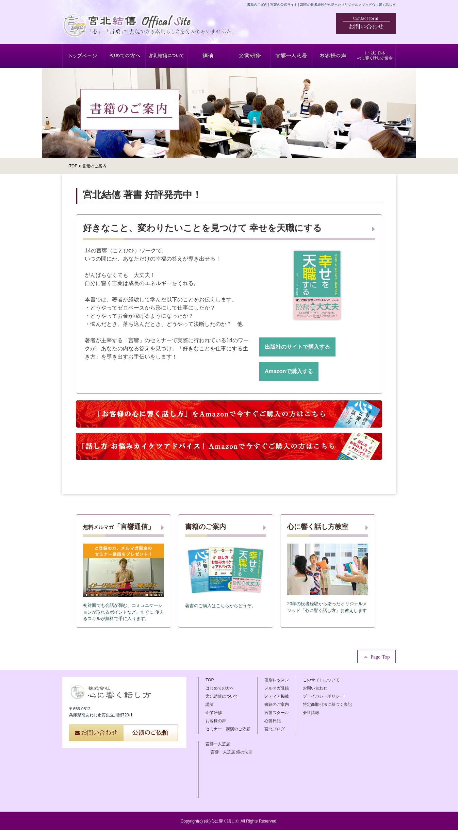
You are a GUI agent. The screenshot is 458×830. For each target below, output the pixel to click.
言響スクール (276, 712)
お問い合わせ (315, 688)
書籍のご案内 (276, 704)
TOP (210, 680)
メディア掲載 (276, 696)
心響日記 (272, 720)
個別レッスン (276, 680)
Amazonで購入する (289, 371)
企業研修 (214, 712)
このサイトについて (321, 680)
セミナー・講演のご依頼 (228, 729)
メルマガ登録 (276, 688)
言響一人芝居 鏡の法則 (231, 752)
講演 (210, 704)
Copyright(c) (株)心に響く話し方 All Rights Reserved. (229, 821)
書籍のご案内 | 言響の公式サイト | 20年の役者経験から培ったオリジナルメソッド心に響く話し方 (321, 4)
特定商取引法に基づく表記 (327, 704)
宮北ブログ (274, 729)
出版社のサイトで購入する (297, 347)
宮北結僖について (222, 696)
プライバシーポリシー (323, 696)
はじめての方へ (220, 688)
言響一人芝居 (218, 744)
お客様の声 (216, 720)
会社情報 (311, 712)
